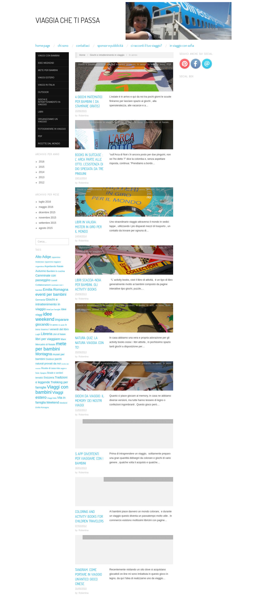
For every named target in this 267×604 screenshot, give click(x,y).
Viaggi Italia (52, 398)
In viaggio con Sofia (182, 45)
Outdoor (43, 92)
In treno (161, 64)
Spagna (43, 373)
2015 (41, 166)
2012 (41, 182)
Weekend (52, 402)
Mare (63, 339)
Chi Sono (63, 45)
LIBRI (40, 112)
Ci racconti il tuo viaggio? (146, 45)
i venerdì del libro (59, 329)
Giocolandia (137, 247)
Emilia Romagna (55, 290)
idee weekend (46, 63)
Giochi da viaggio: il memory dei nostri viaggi (89, 400)
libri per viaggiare (47, 339)
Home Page (42, 45)
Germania (40, 299)
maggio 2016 (46, 207)
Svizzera (49, 377)
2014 (41, 172)
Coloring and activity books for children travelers (89, 516)
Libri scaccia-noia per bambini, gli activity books (88, 285)
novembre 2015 (47, 217)
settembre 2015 (47, 222)
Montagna (43, 354)
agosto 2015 (46, 228)
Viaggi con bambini (48, 56)
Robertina (84, 115)
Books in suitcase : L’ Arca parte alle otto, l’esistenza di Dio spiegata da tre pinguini (89, 164)
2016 (41, 161)
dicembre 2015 (47, 212)
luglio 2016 (45, 201)
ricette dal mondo (49, 143)
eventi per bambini (50, 294)
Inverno (44, 329)
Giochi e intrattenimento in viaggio (49, 102)
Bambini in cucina (56, 271)
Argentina (39, 266)
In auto (61, 325)
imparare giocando (125, 64)
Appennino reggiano (53, 262)
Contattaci (82, 45)
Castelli (54, 280)
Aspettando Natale (53, 266)
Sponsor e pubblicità (110, 45)
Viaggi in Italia (46, 85)
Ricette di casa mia (50, 368)
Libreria (46, 334)
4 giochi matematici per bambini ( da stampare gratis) (88, 101)
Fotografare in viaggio (52, 129)
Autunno (40, 271)
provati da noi (52, 363)
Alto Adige (43, 257)
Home (82, 55)
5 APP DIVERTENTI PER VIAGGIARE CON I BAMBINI (89, 458)
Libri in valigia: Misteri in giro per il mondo (88, 226)
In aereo (54, 325)
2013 (41, 177)
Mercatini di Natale (45, 344)
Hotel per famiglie (53, 309)
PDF (40, 136)
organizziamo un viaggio (48, 120)
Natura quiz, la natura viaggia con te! (89, 342)
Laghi (37, 334)
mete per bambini (48, 70)
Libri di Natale (59, 334)
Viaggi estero (46, 77)
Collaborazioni (43, 285)
